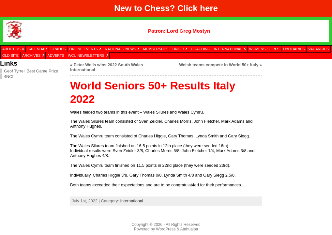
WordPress (165, 229)
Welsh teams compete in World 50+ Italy (218, 64)
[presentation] (297, 92)
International (131, 200)
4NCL (9, 76)
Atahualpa (189, 229)
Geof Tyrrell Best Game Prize (31, 71)
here (209, 8)
